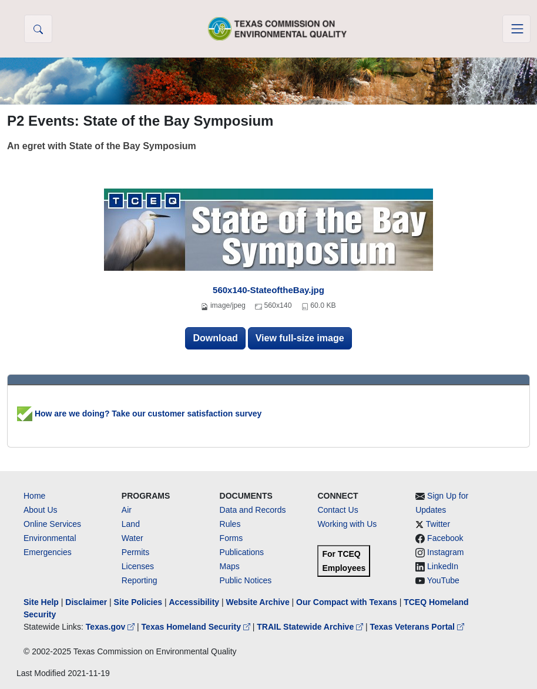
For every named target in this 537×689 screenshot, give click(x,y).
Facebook (445, 538)
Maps (230, 566)
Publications (242, 552)
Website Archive (258, 602)
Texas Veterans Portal (417, 626)
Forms (231, 538)
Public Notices (246, 580)
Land (131, 524)
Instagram (445, 552)
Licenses (138, 566)
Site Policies (138, 602)
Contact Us (337, 510)
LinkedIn (442, 566)
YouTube (443, 580)
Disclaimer (86, 602)
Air (127, 510)
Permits (135, 552)
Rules (230, 524)
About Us (41, 510)
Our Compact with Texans (346, 602)
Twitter (438, 524)
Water (132, 538)
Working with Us (347, 524)
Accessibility (195, 602)
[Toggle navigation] (516, 29)
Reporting (139, 580)
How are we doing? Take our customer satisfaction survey (139, 413)
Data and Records (253, 510)
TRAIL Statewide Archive (311, 626)
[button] (38, 29)
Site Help (41, 602)
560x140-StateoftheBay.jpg (268, 290)
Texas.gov (111, 626)
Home (34, 495)
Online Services (52, 524)
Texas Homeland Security (197, 626)
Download (215, 338)
